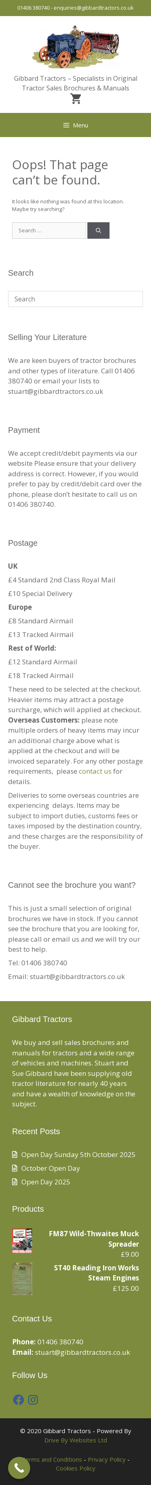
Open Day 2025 (45, 1181)
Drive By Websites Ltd (75, 1440)
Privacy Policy (107, 1459)
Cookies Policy (75, 1468)
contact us (95, 771)
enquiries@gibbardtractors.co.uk (94, 7)
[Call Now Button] (19, 1468)
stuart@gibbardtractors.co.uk (82, 1352)
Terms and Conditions (51, 1459)
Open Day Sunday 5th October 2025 (78, 1154)
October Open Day (50, 1168)
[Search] (98, 230)
